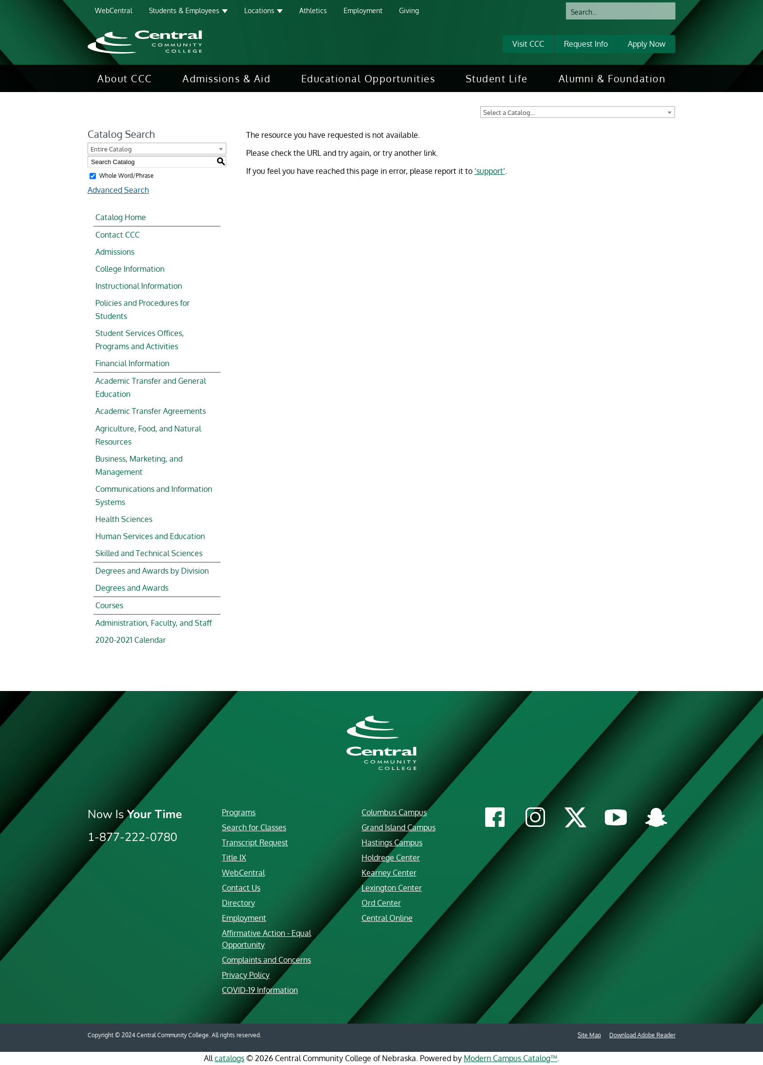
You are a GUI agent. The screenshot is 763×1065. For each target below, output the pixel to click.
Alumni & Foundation (612, 78)
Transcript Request (255, 842)
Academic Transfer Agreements (150, 411)
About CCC (124, 78)
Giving (409, 10)
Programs (238, 812)
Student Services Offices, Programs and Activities (139, 339)
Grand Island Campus (399, 827)
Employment (363, 10)
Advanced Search (118, 190)
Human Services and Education (150, 536)
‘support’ (489, 171)
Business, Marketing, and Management (138, 465)
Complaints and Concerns (266, 960)
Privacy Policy (246, 975)
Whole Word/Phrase (126, 175)
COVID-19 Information (260, 990)
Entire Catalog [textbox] (111, 149)
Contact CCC (117, 235)
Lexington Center (392, 888)
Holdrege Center (391, 857)
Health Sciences (123, 519)
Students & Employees (184, 10)
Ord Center (381, 903)
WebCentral (113, 10)
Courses (109, 605)
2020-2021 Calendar (130, 640)
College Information (129, 269)
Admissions (114, 252)
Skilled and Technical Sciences (148, 553)
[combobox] (577, 112)
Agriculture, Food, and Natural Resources (148, 435)
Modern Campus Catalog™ (510, 1058)
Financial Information (132, 363)
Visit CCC (528, 44)
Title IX (234, 857)
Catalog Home (120, 217)
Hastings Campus (392, 842)
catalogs (229, 1058)
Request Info (586, 44)
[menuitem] (125, 78)
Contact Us (241, 888)
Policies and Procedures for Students (142, 309)
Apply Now (647, 44)
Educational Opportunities (368, 78)
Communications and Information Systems (153, 495)
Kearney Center (389, 873)
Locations (259, 10)
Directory (238, 903)
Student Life (497, 78)
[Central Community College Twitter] (575, 817)
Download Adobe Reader (642, 1035)
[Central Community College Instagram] (535, 818)
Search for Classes (254, 827)
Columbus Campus (394, 812)
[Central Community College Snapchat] (656, 819)
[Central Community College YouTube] (616, 820)
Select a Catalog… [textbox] (509, 112)
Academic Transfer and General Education (150, 387)
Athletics (313, 10)
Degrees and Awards (131, 588)
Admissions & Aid (226, 78)
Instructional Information (138, 286)
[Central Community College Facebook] (495, 818)
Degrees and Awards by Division (152, 571)
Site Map (589, 1035)
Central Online (387, 918)
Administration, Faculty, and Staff (153, 623)
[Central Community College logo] (145, 41)
